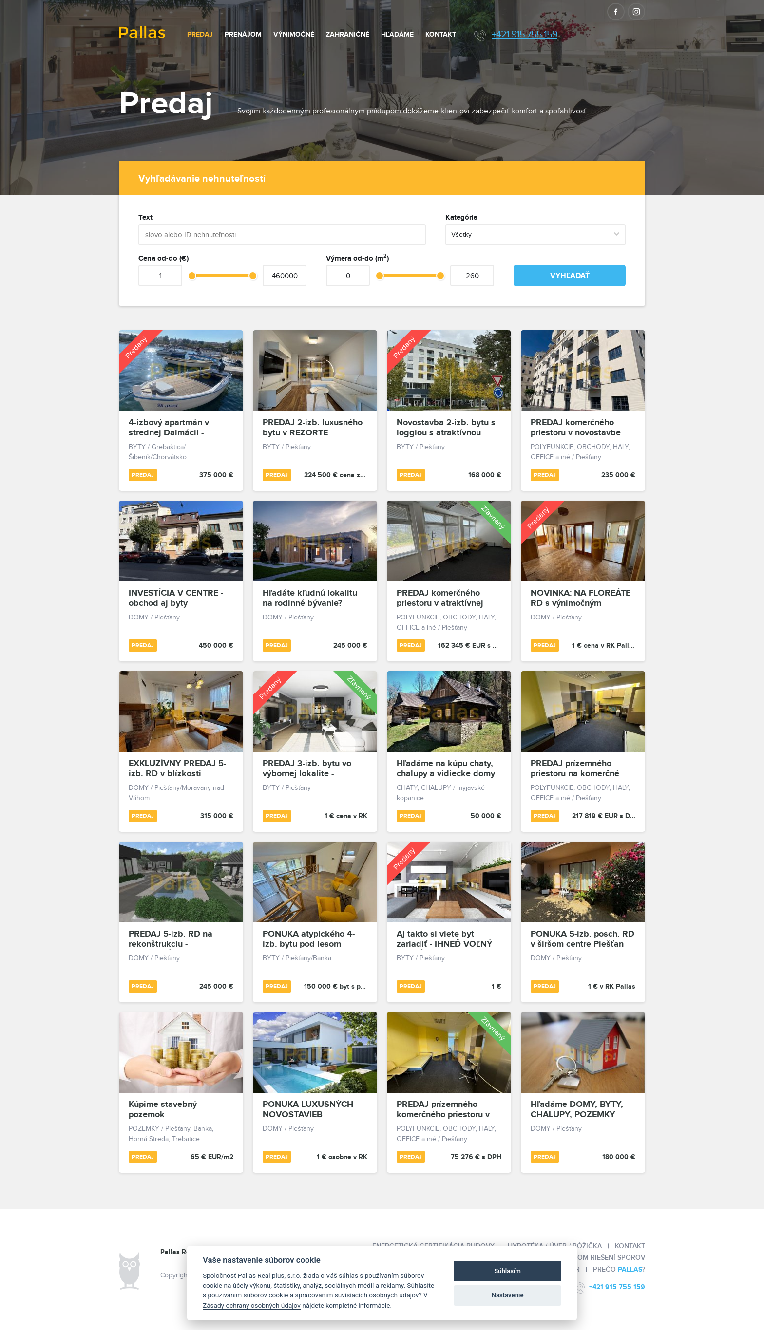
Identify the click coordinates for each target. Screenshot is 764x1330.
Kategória (461, 217)
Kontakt (440, 34)
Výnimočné (293, 34)
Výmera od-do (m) (357, 258)
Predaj (200, 34)
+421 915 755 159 (524, 34)
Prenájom (243, 34)
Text (145, 217)
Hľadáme (397, 34)
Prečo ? (619, 1269)
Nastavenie (508, 1295)
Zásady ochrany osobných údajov (252, 1305)
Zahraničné (347, 34)
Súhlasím (507, 1270)
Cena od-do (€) (163, 258)
